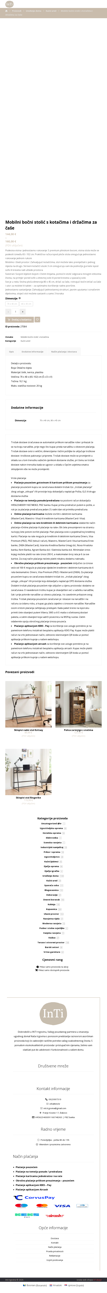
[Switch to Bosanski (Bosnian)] (35, 1286)
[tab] (11, 351)
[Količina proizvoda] (15, 312)
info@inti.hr (53, 1103)
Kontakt (55, 1242)
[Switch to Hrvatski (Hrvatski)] (55, 1286)
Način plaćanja (54, 1247)
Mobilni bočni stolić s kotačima (35, 336)
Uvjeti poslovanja (54, 1260)
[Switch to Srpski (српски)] (74, 1286)
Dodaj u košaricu (21, 319)
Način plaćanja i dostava (67, 351)
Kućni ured (25, 340)
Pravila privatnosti (54, 1251)
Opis (11, 351)
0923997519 (53, 1099)
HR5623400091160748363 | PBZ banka (53, 1117)
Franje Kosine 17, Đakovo (53, 1112)
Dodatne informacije (33, 351)
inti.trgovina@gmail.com (53, 1108)
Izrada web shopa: (85, 1280)
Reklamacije (54, 1255)
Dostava (55, 1238)
